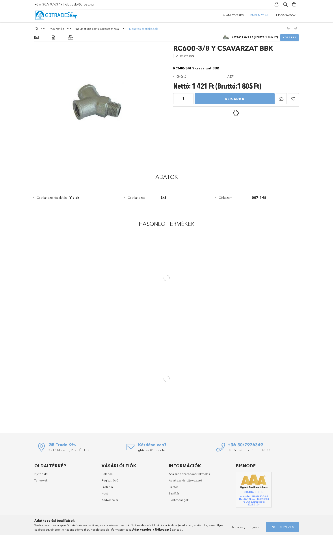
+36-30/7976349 (48, 4)
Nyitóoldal (41, 474)
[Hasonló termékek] (70, 37)
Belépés (107, 474)
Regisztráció (110, 480)
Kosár (106, 493)
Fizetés (174, 487)
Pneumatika (259, 15)
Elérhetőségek (179, 500)
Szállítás (174, 493)
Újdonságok (233, 15)
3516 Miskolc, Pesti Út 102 (68, 450)
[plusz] (190, 99)
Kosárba (289, 37)
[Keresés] (285, 4)
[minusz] (176, 99)
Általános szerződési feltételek (189, 474)
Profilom (107, 487)
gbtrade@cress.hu (79, 4)
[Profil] (276, 4)
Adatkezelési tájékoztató (185, 480)
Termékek (41, 480)
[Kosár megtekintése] (294, 4)
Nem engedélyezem (247, 527)
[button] (281, 98)
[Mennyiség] (183, 99)
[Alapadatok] (36, 37)
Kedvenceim (110, 500)
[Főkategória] (36, 28)
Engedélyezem (282, 527)
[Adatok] (53, 37)
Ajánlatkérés (285, 15)
